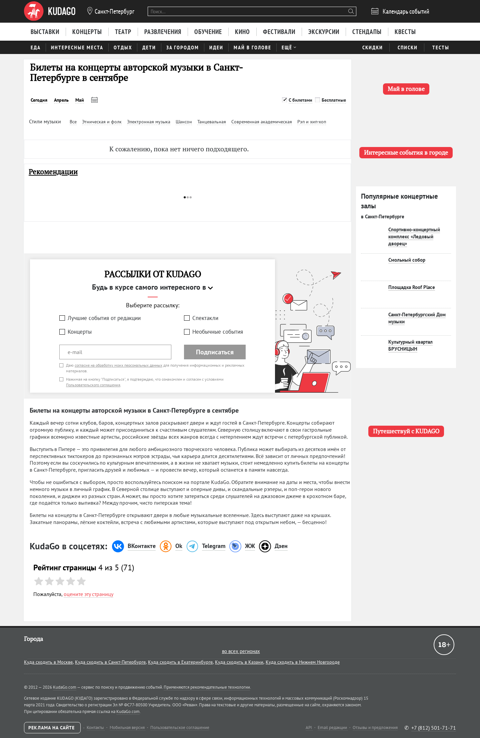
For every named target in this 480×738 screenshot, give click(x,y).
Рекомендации (53, 171)
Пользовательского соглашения (93, 384)
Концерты (80, 331)
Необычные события (217, 331)
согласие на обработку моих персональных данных (118, 365)
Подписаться (215, 352)
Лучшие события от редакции (104, 318)
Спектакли (205, 318)
